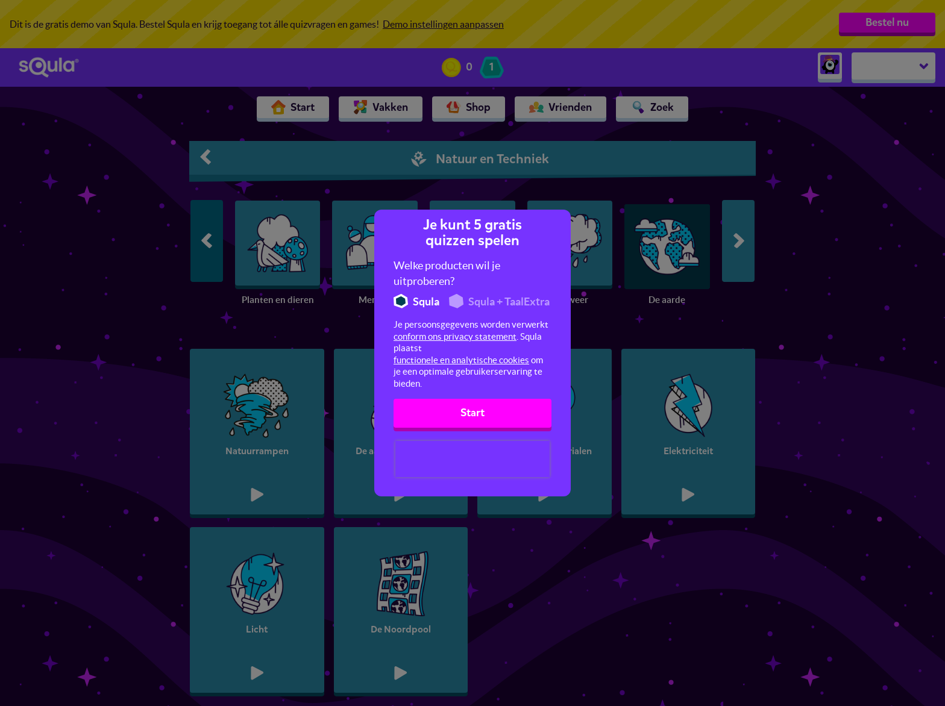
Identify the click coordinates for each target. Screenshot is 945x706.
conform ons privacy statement (455, 336)
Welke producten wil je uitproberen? (447, 273)
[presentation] (472, 459)
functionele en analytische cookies (461, 360)
